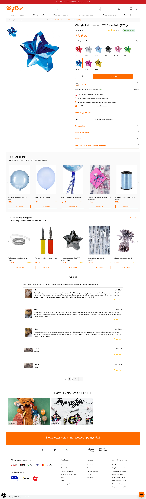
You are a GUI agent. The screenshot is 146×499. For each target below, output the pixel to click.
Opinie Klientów (65, 468)
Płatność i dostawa (92, 471)
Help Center (90, 465)
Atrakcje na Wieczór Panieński (69, 474)
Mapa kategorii (65, 484)
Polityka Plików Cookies (119, 481)
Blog (62, 477)
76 (76, 379)
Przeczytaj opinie (103, 98)
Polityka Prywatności (118, 477)
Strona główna (13, 20)
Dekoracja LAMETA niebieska (71, 197)
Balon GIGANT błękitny (42, 197)
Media (63, 481)
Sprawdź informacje (109, 102)
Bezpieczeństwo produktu (119, 487)
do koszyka (113, 76)
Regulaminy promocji (118, 468)
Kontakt (89, 468)
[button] (4, 495)
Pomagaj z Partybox (118, 484)
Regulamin (115, 465)
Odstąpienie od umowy (119, 471)
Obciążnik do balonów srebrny (124, 258)
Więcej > (133, 218)
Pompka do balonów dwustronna (46, 258)
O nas (63, 465)
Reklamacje (90, 477)
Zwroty (89, 474)
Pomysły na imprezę (67, 471)
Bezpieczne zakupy (117, 474)
